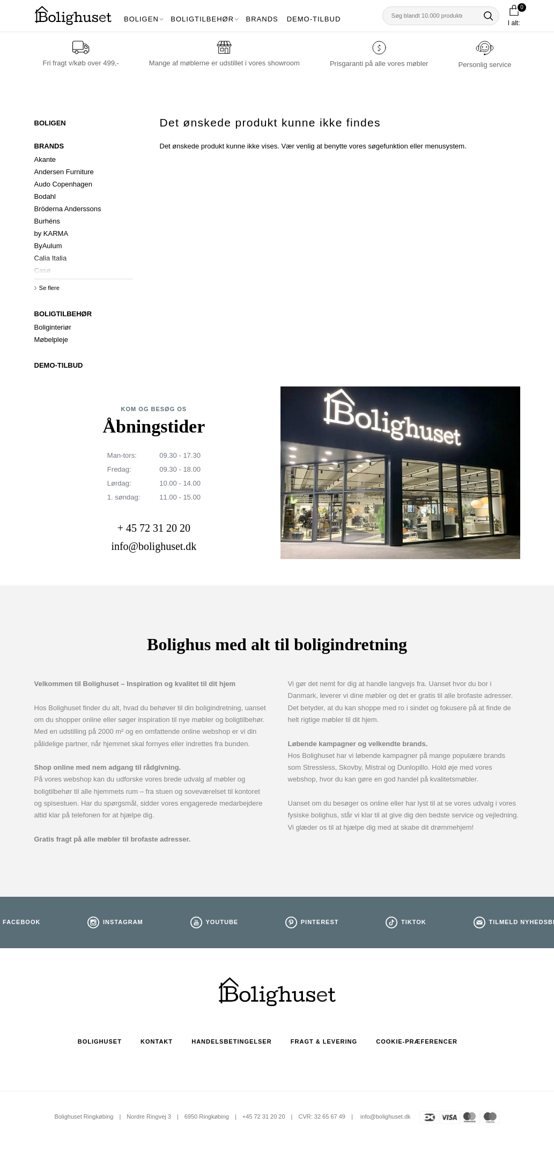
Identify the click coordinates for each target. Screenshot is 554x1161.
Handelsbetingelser (231, 1041)
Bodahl (45, 196)
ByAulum (48, 246)
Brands (262, 19)
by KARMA (51, 233)
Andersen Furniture (64, 172)
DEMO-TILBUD (58, 365)
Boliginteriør (52, 327)
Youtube (221, 922)
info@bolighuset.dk (153, 546)
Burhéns (47, 221)
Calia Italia (50, 258)
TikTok (413, 922)
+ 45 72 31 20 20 (153, 528)
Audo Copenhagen (63, 184)
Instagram (123, 922)
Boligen (141, 19)
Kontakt (157, 1041)
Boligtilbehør (202, 19)
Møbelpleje (51, 340)
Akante (45, 159)
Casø (42, 270)
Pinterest (320, 922)
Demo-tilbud (314, 19)
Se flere (49, 288)
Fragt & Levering (324, 1041)
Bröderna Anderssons (67, 209)
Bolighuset (100, 1041)
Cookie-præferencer (416, 1041)
